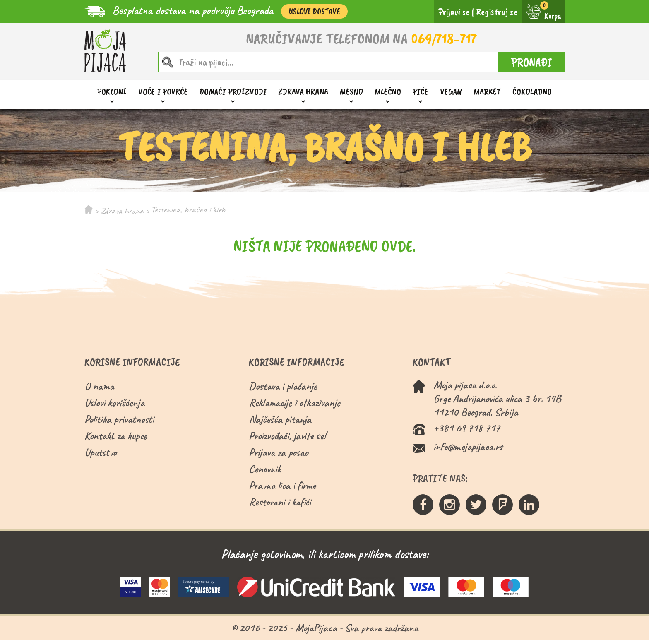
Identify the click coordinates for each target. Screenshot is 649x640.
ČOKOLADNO (532, 91)
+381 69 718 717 (466, 428)
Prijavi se (453, 11)
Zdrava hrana (303, 92)
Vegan (451, 91)
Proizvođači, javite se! (287, 436)
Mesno (351, 92)
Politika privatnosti (119, 419)
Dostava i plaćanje (283, 386)
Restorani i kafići (280, 502)
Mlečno (388, 92)
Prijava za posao (278, 452)
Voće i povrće (163, 92)
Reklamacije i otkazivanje (294, 402)
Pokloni (112, 92)
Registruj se (496, 11)
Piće (420, 92)
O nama (99, 386)
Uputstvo (100, 452)
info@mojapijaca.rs (467, 446)
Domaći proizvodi (233, 92)
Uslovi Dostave (314, 11)
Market (487, 91)
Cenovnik (265, 469)
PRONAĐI (531, 62)
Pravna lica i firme (282, 485)
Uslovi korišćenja (114, 402)
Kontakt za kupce (115, 436)
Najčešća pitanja (280, 419)
